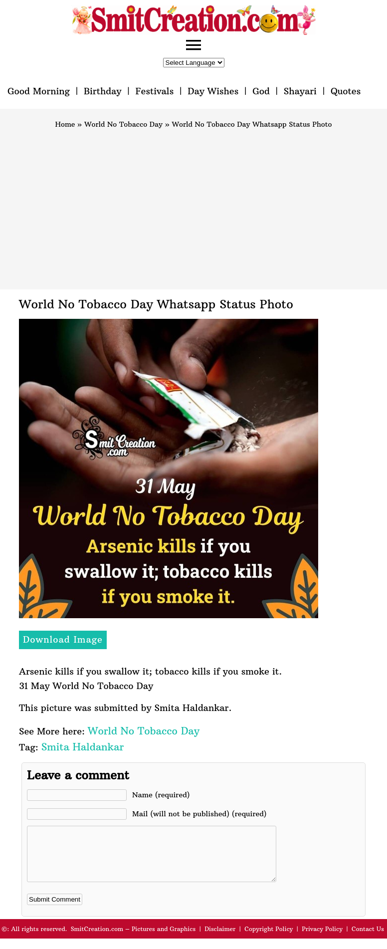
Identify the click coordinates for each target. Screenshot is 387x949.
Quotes (346, 91)
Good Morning (38, 91)
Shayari (300, 91)
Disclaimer (219, 939)
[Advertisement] (193, 204)
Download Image (63, 639)
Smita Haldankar (82, 746)
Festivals (154, 91)
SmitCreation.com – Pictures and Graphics (133, 939)
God (261, 91)
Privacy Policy (322, 939)
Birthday (103, 91)
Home (65, 124)
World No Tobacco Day (123, 124)
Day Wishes (213, 91)
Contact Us (368, 939)
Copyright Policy (268, 939)
